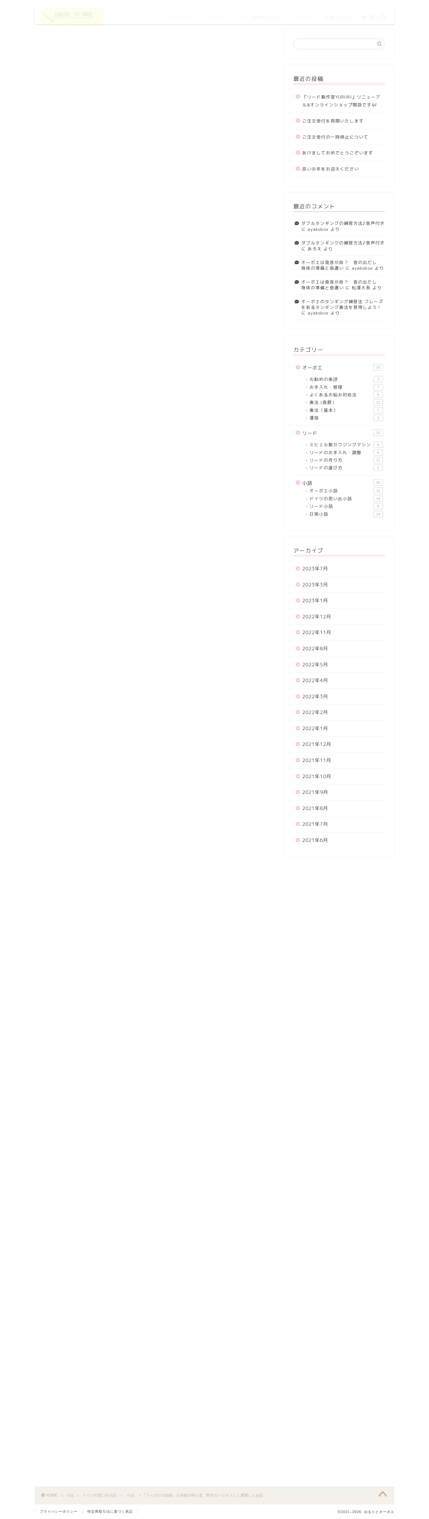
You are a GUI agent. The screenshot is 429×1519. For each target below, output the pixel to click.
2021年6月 (315, 840)
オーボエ (342, 367)
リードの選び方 (346, 468)
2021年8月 (315, 808)
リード (342, 432)
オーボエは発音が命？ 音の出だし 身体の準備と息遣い (341, 265)
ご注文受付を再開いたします (333, 121)
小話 (342, 482)
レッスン (217, 14)
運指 (346, 418)
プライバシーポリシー (59, 1511)
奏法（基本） (346, 410)
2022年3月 (315, 696)
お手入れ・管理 (346, 387)
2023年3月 (315, 584)
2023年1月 (315, 600)
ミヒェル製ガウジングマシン (346, 444)
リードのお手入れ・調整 (346, 452)
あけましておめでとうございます (337, 153)
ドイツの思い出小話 (53, 38)
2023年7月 (315, 568)
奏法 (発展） (346, 402)
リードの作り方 (346, 460)
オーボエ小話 (346, 491)
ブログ (303, 14)
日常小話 (346, 514)
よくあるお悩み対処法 (346, 395)
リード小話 (346, 506)
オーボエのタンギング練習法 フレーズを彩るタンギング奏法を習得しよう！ (342, 304)
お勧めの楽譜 (346, 379)
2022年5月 (315, 664)
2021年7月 (315, 824)
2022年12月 (316, 616)
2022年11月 (316, 632)
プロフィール (181, 14)
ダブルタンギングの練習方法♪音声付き (343, 223)
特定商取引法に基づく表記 (110, 1511)
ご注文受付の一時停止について (335, 137)
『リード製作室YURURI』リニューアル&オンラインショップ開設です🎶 (341, 101)
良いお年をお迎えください (330, 169)
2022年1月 (315, 728)
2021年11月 (316, 760)
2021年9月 (315, 792)
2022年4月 (315, 680)
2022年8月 (315, 648)
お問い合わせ (338, 14)
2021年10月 (316, 776)
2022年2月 (315, 712)
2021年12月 (316, 744)
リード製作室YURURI (261, 14)
